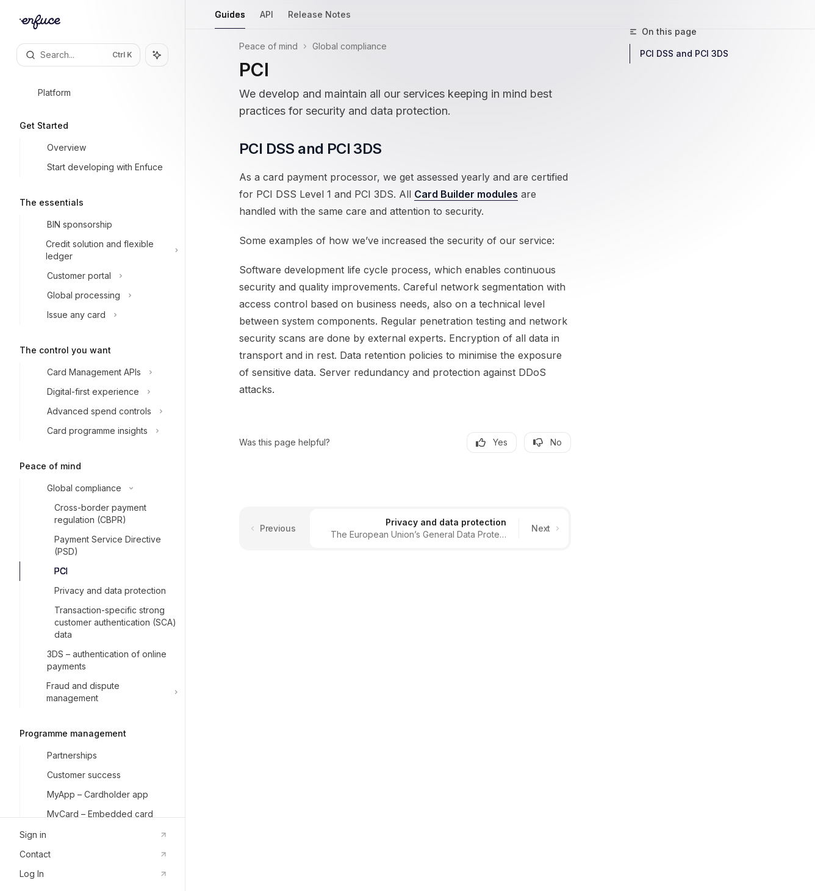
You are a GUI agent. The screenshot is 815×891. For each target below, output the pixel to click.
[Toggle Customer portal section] (102, 276)
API (266, 19)
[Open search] (78, 55)
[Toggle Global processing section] (102, 295)
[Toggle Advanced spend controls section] (102, 411)
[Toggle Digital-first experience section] (102, 392)
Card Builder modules (466, 194)
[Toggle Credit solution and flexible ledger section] (102, 250)
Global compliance (349, 46)
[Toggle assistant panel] (157, 55)
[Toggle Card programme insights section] (102, 431)
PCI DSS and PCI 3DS (684, 53)
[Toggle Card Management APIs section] (102, 372)
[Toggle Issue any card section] (102, 315)
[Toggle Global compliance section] (102, 488)
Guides (230, 19)
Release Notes (319, 19)
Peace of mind (268, 46)
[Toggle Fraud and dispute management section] (102, 692)
